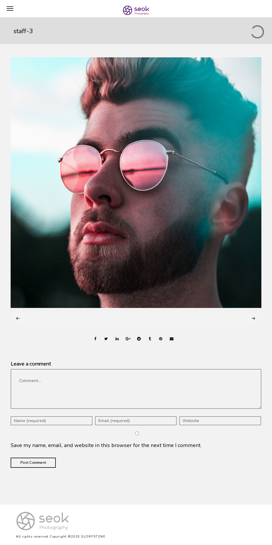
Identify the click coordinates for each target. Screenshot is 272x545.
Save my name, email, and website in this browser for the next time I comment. (106, 445)
